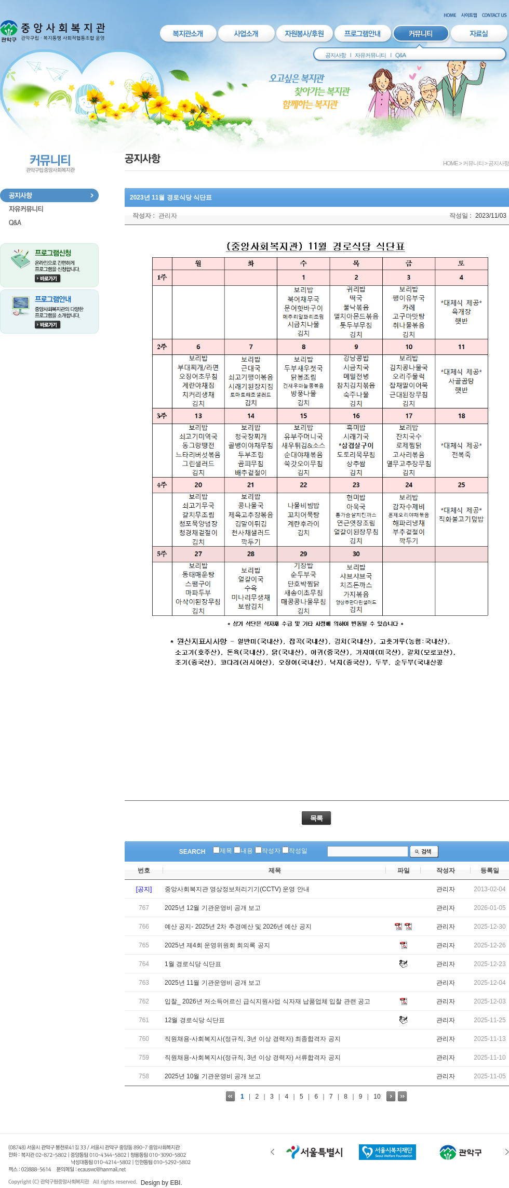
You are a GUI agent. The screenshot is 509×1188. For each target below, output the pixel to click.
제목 (226, 850)
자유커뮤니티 (370, 55)
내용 (246, 850)
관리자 (167, 215)
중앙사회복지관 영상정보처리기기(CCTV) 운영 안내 (237, 889)
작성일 (298, 850)
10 (376, 1096)
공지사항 (335, 55)
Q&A (400, 55)
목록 (316, 818)
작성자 (271, 850)
